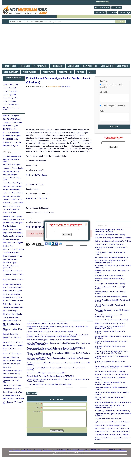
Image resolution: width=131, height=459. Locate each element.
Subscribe (66, 234)
